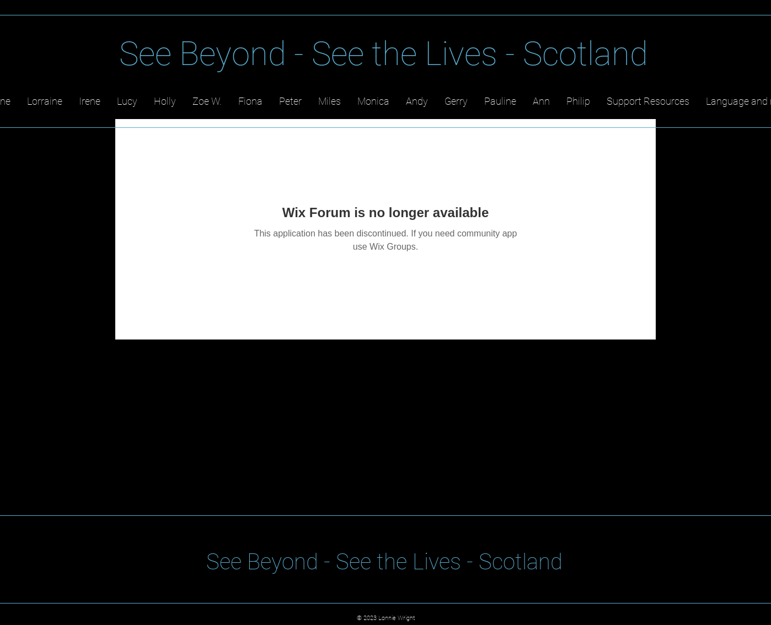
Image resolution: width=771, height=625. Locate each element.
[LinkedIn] (698, 66)
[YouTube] (725, 66)
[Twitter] (671, 66)
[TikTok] (752, 66)
